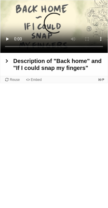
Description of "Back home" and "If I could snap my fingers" (57, 64)
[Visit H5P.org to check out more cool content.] (101, 79)
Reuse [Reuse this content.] (15, 80)
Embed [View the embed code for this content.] (36, 80)
